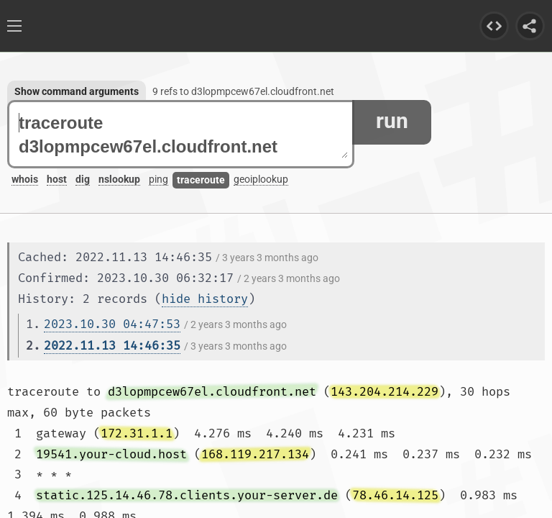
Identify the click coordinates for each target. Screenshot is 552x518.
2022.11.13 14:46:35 (112, 345)
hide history (205, 298)
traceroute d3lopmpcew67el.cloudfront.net (183, 134)
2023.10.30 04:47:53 (112, 324)
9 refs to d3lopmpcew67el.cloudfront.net (243, 91)
